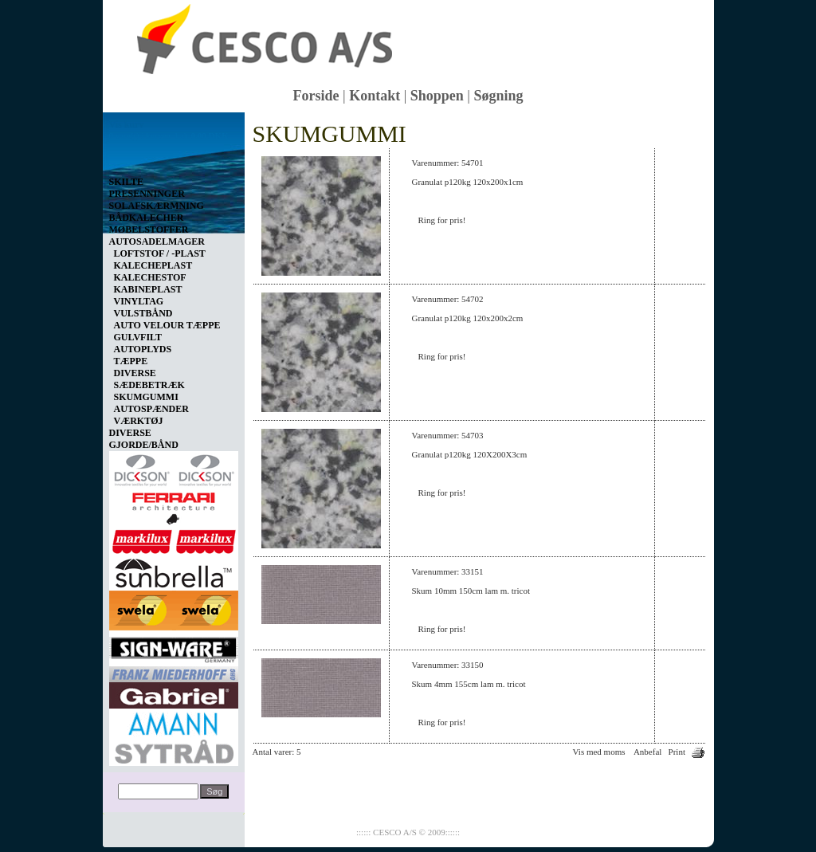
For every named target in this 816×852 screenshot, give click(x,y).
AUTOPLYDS (143, 349)
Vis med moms (599, 751)
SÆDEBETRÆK (149, 385)
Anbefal (647, 751)
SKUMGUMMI (146, 396)
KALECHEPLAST (153, 265)
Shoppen (437, 96)
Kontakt (374, 96)
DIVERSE (135, 373)
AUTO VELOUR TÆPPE (167, 325)
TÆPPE (131, 361)
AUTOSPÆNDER (151, 408)
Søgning (498, 96)
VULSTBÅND (143, 313)
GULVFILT (138, 337)
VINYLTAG (139, 301)
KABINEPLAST (148, 289)
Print (677, 751)
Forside (316, 96)
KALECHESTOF (150, 277)
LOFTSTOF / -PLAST (160, 253)
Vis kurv (126, 124)
